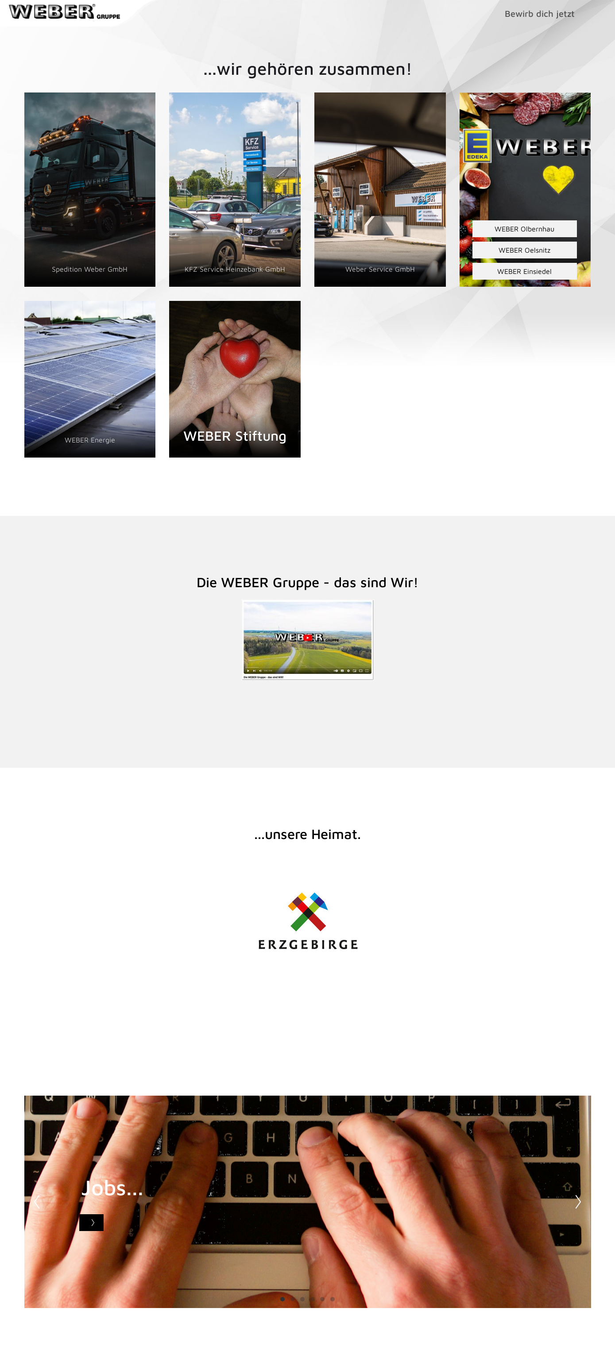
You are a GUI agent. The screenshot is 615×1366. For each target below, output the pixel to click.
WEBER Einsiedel (524, 271)
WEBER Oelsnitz (524, 250)
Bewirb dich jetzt (540, 13)
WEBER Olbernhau (524, 229)
